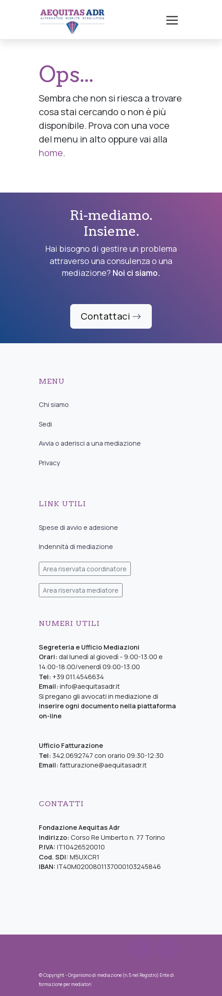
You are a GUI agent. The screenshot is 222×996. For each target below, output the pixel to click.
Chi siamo (54, 404)
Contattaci (111, 316)
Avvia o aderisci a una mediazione (90, 443)
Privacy (49, 462)
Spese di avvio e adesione (78, 527)
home (51, 153)
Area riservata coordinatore (85, 568)
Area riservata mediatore (81, 590)
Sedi (45, 424)
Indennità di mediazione (76, 546)
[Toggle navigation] (172, 20)
